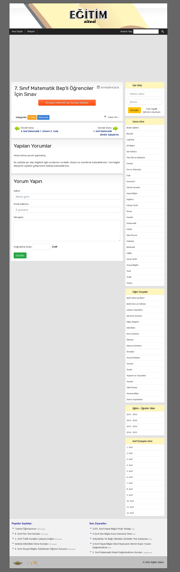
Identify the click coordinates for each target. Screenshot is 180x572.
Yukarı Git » (113, 117)
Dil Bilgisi (131, 145)
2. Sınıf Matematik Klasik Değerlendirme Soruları (118, 552)
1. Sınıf (130, 447)
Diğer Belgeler (133, 322)
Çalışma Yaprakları (135, 310)
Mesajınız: (19, 217)
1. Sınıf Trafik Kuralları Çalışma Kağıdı (35, 539)
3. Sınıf (130, 459)
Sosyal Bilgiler (133, 265)
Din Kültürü (132, 151)
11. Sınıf (130, 507)
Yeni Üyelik (151, 108)
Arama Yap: (126, 31)
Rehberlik (131, 247)
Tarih (129, 271)
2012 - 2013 (132, 420)
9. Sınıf (130, 495)
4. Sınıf (130, 465)
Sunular (130, 363)
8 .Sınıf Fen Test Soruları (28, 534)
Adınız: (17, 190)
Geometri (131, 181)
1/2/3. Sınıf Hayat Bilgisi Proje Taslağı (112, 529)
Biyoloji (130, 133)
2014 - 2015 (132, 432)
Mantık (130, 217)
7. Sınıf (130, 483)
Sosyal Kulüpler (133, 357)
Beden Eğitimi (133, 127)
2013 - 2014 (132, 426)
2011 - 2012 (132, 414)
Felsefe (130, 163)
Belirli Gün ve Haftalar (136, 304)
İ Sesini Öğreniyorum (26, 529)
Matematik (131, 223)
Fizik (129, 175)
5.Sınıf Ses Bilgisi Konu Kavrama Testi (112, 534)
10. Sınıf (130, 501)
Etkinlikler (131, 327)
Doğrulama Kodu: (23, 246)
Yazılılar (130, 381)
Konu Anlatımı (133, 333)
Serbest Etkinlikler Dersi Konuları (32, 544)
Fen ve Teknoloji (134, 169)
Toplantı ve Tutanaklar (136, 375)
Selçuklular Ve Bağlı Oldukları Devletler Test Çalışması (121, 539)
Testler (130, 369)
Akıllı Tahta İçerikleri (136, 298)
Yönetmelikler (133, 393)
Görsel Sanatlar (133, 187)
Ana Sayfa (17, 31)
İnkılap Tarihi (132, 205)
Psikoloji (130, 241)
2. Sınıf (130, 453)
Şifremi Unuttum (151, 111)
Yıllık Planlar (132, 387)
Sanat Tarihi (132, 259)
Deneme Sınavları (134, 316)
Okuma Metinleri (134, 345)
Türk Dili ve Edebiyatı (136, 157)
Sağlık (129, 253)
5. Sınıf (130, 471)
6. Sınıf (130, 477)
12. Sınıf (130, 513)
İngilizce (130, 199)
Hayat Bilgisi (132, 193)
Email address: (21, 203)
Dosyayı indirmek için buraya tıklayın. (67, 102)
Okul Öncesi (132, 235)
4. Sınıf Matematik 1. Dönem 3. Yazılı (39, 131)
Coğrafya (130, 139)
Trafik (129, 277)
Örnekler (130, 351)
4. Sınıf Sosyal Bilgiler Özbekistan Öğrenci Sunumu (41, 549)
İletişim (31, 31)
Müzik (129, 229)
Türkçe (129, 283)
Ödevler (130, 339)
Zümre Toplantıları (135, 399)
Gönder (20, 255)
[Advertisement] (88, 58)
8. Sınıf (130, 489)
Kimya (129, 211)
